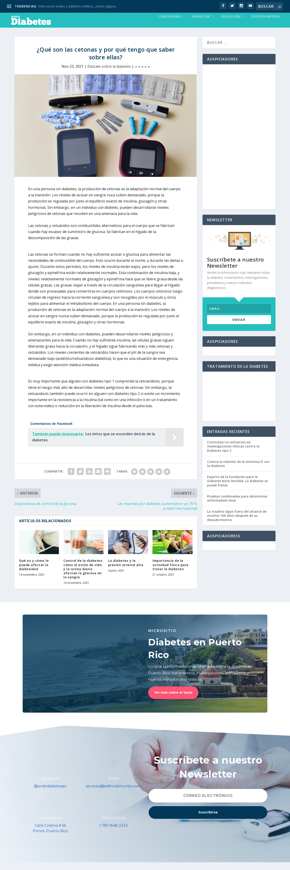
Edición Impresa (266, 24)
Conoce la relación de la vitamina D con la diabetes (238, 471)
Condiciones (169, 24)
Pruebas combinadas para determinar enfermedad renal (237, 506)
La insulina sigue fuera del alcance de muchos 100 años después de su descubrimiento (236, 523)
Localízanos (50, 825)
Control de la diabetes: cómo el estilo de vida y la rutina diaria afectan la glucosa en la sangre (83, 576)
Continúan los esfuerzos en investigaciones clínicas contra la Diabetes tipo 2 (233, 454)
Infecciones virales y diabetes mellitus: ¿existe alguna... (78, 6)
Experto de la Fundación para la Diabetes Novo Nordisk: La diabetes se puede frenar (237, 488)
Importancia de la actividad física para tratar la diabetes (170, 572)
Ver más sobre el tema (173, 700)
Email (113, 786)
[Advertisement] (239, 144)
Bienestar (201, 24)
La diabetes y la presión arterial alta (125, 570)
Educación (230, 24)
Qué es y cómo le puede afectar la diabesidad (34, 572)
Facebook (50, 786)
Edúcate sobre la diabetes (109, 74)
